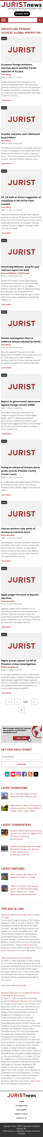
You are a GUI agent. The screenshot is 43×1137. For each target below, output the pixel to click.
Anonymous (18, 839)
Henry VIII (21, 985)
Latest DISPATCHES (14, 788)
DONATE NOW (22, 13)
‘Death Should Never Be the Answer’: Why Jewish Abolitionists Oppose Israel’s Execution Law (26, 849)
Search (39, 20)
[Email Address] (21, 757)
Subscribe (21, 764)
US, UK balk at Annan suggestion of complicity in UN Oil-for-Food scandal (21, 201)
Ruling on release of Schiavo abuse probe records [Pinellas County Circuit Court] (20, 471)
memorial (27, 945)
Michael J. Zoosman (21, 854)
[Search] (22, 20)
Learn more (6, 950)
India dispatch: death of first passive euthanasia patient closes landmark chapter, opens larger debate (25, 808)
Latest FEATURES (13, 868)
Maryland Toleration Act (21, 1001)
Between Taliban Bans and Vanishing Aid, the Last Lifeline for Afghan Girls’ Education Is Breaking (26, 833)
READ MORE (6, 100)
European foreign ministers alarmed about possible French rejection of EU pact (18, 68)
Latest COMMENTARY (16, 825)
